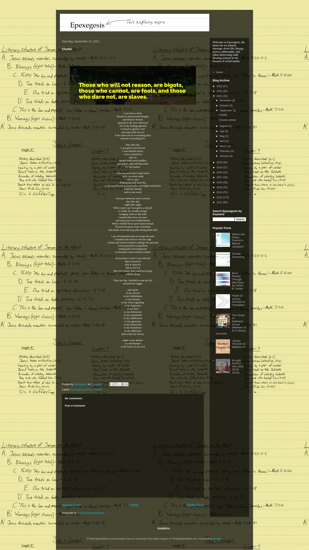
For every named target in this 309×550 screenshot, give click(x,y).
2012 (220, 202)
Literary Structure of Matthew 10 (238, 343)
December (226, 100)
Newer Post (71, 505)
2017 (220, 177)
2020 (220, 162)
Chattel (223, 114)
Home (134, 505)
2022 (220, 91)
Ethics (89, 389)
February (225, 151)
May (222, 136)
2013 (220, 197)
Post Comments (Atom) (91, 512)
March (224, 146)
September (226, 110)
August (224, 126)
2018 (220, 172)
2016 (220, 182)
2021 (220, 96)
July (222, 131)
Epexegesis (77, 389)
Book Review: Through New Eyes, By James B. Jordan (238, 281)
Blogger (217, 538)
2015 (220, 187)
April (223, 141)
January (225, 155)
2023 (220, 86)
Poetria (98, 389)
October (225, 105)
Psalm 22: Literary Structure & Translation (238, 300)
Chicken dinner (227, 119)
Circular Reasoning (238, 255)
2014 (220, 192)
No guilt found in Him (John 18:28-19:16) (238, 366)
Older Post (195, 505)
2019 (220, 167)
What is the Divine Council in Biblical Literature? (238, 240)
